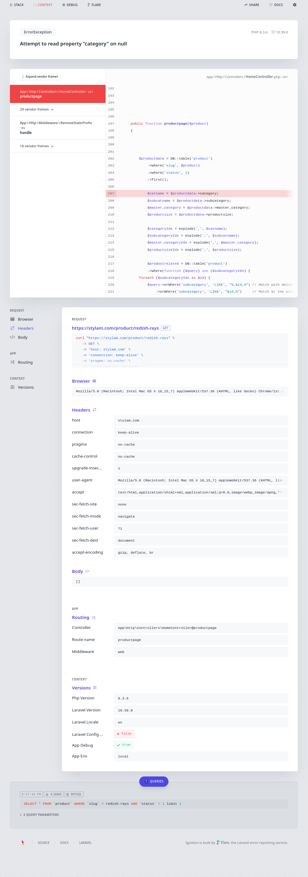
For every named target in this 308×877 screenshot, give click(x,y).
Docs (64, 843)
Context (17, 378)
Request (17, 310)
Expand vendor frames (40, 77)
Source (44, 843)
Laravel (85, 843)
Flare (223, 842)
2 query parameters (39, 815)
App (13, 353)
